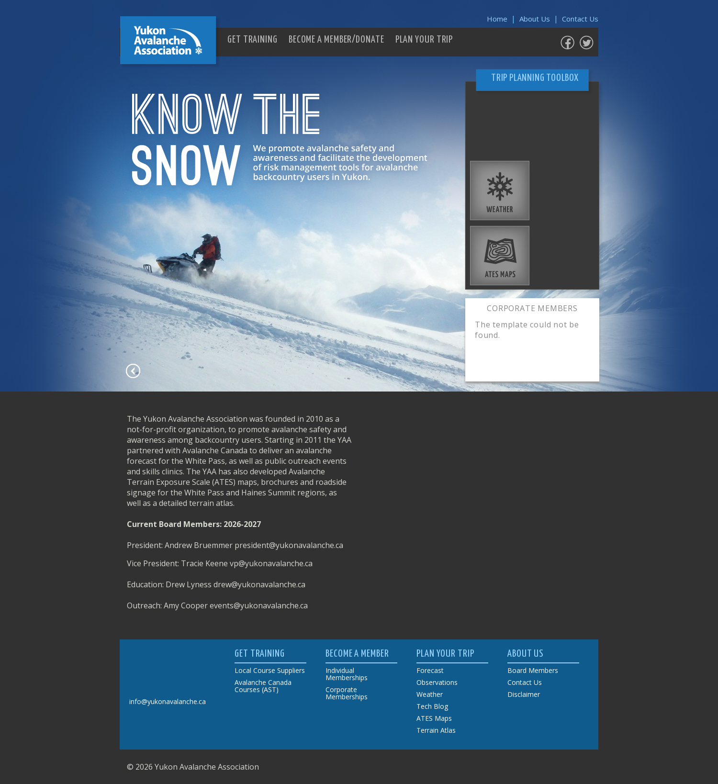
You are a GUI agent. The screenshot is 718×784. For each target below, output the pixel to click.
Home (497, 18)
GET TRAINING (252, 40)
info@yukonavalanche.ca (167, 701)
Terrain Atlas (436, 730)
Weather (429, 694)
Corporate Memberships (346, 693)
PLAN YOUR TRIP (424, 40)
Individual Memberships (346, 674)
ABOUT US (525, 654)
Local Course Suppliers (270, 670)
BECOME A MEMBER (357, 654)
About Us (534, 18)
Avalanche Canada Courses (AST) (263, 686)
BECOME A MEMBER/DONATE (336, 40)
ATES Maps (434, 718)
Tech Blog (432, 706)
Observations (437, 682)
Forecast (430, 670)
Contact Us (580, 18)
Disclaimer (523, 694)
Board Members (532, 670)
